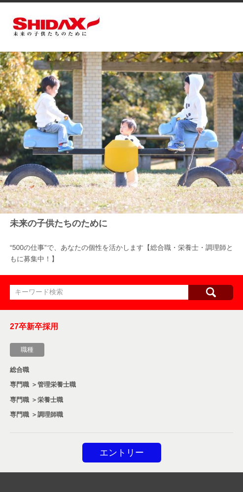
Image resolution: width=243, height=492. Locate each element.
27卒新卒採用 (34, 326)
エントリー (122, 453)
